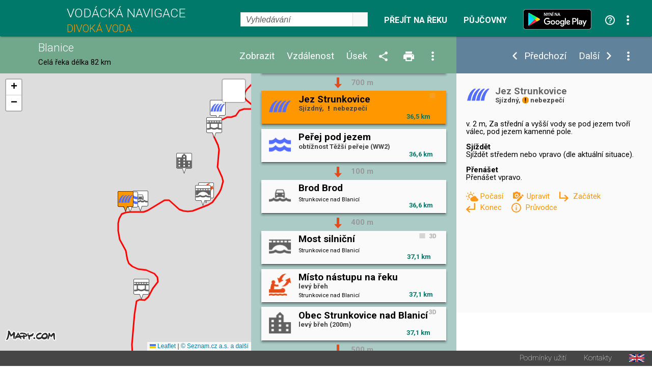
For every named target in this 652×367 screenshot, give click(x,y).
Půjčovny (485, 20)
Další (589, 56)
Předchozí (545, 56)
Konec (492, 207)
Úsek (356, 56)
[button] (141, 289)
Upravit (539, 196)
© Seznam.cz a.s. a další (215, 347)
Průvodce (541, 207)
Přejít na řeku (415, 20)
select (360, 19)
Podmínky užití (543, 359)
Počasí (492, 196)
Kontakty (598, 359)
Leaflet (163, 347)
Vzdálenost (310, 56)
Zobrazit (257, 56)
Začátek (587, 196)
